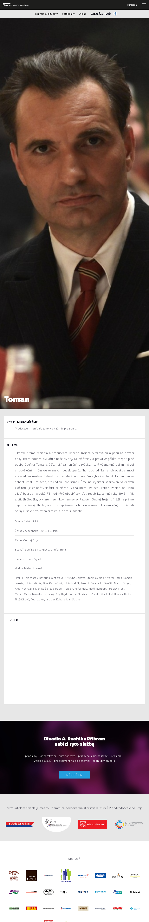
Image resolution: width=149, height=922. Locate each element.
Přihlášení (132, 5)
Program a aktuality (46, 14)
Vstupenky (68, 14)
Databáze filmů (101, 14)
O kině (83, 14)
